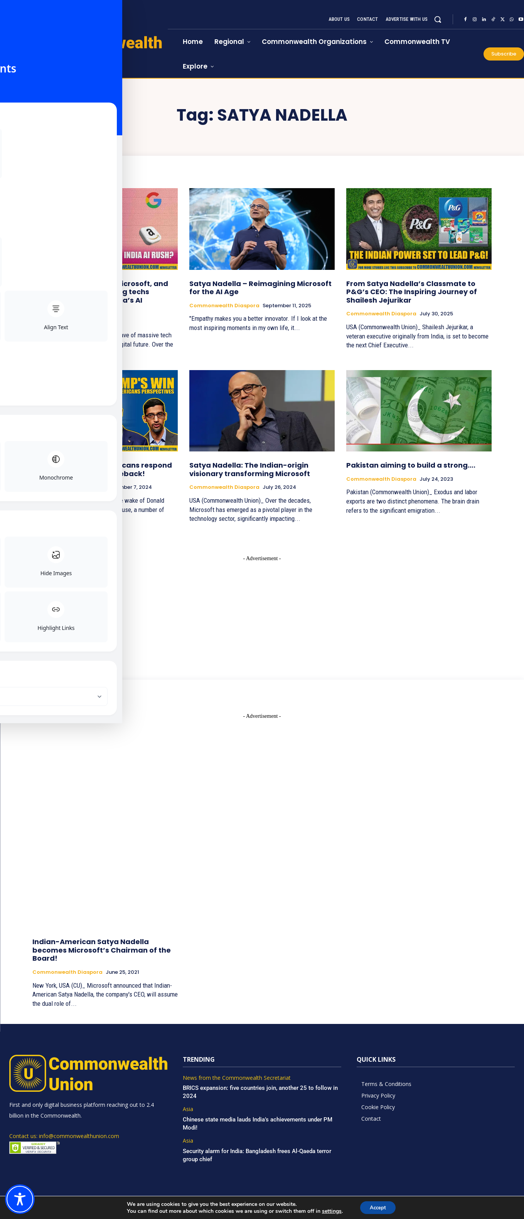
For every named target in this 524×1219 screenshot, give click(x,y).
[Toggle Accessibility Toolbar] (20, 1199)
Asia (38, 322)
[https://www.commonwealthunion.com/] (83, 51)
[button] (437, 19)
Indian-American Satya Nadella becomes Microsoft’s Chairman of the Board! (101, 950)
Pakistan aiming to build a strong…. (410, 465)
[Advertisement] (262, 610)
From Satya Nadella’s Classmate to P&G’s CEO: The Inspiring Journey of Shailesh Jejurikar (411, 292)
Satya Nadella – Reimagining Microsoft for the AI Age (260, 288)
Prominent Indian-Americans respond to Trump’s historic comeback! (102, 469)
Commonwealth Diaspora (224, 306)
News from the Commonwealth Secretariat (237, 1078)
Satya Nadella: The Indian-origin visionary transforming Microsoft (249, 469)
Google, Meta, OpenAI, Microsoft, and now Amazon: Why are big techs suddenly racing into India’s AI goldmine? (100, 296)
